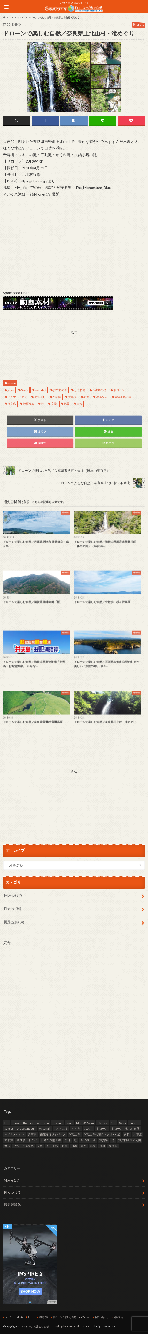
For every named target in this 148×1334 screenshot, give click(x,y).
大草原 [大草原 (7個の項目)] (137, 1134)
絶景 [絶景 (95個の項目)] (64, 1146)
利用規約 (118, 1317)
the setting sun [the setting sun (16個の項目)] (26, 1128)
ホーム (8, 1317)
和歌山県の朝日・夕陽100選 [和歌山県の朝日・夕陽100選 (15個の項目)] (102, 1134)
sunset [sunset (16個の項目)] (8, 1128)
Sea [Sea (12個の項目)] (113, 1123)
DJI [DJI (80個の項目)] (6, 1123)
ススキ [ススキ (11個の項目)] (88, 1128)
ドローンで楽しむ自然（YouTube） (71, 1317)
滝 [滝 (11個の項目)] (113, 1140)
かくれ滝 (79, 390)
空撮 (54, 403)
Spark (24, 390)
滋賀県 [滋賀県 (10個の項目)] (103, 1140)
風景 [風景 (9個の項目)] (93, 1146)
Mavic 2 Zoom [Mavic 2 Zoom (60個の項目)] (85, 1123)
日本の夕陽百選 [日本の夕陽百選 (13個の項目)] (51, 1140)
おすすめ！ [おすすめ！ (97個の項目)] (61, 1128)
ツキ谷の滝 (99, 390)
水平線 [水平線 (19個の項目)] (85, 1140)
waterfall (40, 390)
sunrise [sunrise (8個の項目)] (134, 1123)
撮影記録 (14, 922)
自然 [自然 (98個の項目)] (74, 1146)
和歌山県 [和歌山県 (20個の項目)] (74, 1134)
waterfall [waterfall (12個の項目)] (44, 1128)
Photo (12, 908)
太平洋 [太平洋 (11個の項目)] (8, 1140)
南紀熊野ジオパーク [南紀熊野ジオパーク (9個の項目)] (52, 1134)
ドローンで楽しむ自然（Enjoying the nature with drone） (57, 1326)
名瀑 (86, 397)
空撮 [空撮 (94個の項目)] (40, 1146)
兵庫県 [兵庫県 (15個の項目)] (32, 1134)
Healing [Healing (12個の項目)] (57, 1123)
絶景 (66, 403)
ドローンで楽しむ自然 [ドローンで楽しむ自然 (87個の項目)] (125, 1128)
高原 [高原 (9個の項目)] (102, 1146)
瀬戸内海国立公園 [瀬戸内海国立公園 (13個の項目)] (129, 1140)
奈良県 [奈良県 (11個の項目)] (21, 1140)
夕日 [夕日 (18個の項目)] (127, 1134)
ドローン (119, 390)
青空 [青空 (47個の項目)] (83, 1146)
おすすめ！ (60, 390)
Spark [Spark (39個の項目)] (122, 1123)
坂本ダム (101, 397)
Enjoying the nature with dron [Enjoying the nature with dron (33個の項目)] (30, 1123)
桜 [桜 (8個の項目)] (75, 1140)
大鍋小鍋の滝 (122, 397)
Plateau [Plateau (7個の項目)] (102, 1123)
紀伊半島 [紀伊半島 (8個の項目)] (52, 1146)
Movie (12, 383)
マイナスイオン (17, 397)
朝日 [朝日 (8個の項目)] (67, 1140)
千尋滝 (72, 397)
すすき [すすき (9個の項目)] (76, 1128)
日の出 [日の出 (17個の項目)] (33, 1140)
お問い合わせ (102, 1317)
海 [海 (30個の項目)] (94, 1140)
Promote (51, 1302)
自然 (79, 403)
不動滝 (57, 397)
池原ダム (28, 403)
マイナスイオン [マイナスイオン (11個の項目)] (14, 1134)
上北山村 (40, 397)
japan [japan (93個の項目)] (69, 1123)
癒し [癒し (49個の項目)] (7, 1146)
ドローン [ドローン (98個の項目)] (102, 1128)
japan (11, 390)
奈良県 (12, 403)
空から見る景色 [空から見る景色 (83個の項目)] (24, 1146)
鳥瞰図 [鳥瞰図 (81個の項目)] (113, 1146)
